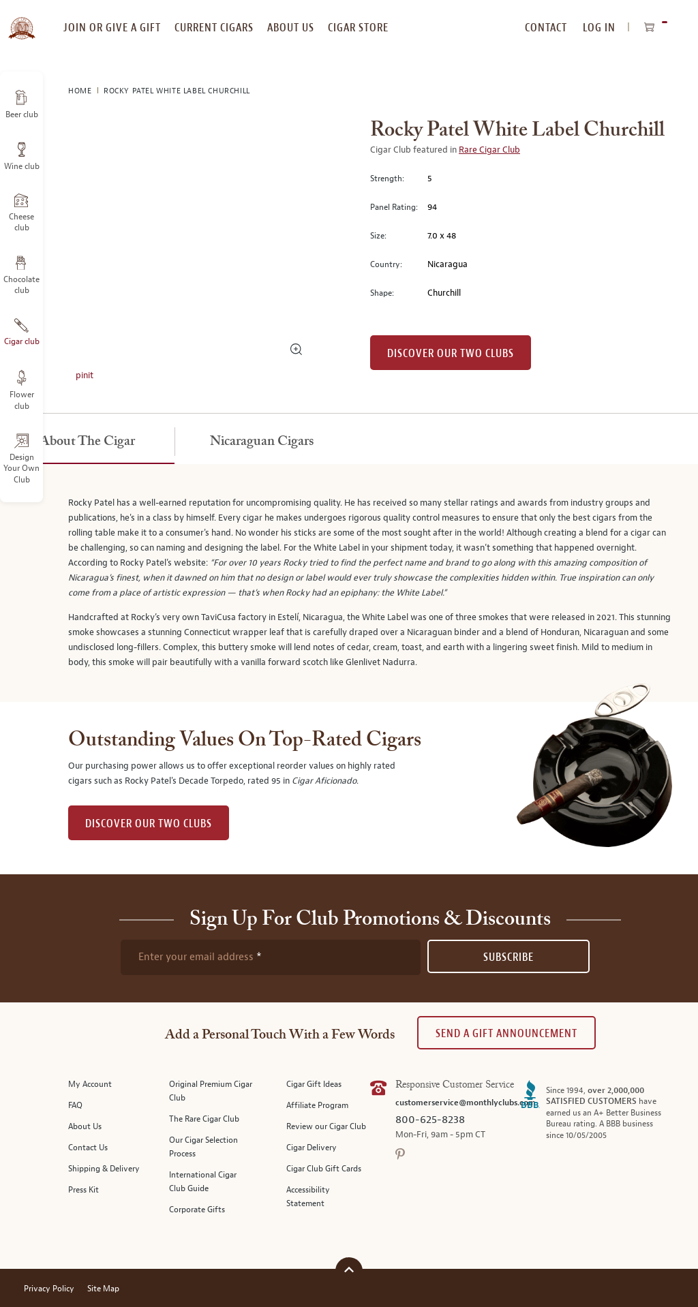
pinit (84, 375)
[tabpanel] (349, 583)
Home (81, 91)
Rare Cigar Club (489, 149)
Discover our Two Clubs (450, 353)
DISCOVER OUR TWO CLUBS (148, 823)
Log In (599, 27)
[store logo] (21, 20)
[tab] (87, 442)
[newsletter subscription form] (271, 957)
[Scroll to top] (349, 1269)
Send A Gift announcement (506, 1033)
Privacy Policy (49, 1289)
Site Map (103, 1289)
